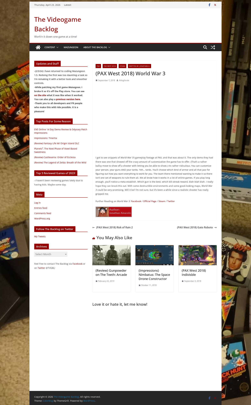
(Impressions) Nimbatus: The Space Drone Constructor (154, 274)
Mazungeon (71, 47)
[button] (57, 47)
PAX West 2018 (110, 66)
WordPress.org (42, 218)
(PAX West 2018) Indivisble (194, 272)
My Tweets (40, 236)
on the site (40, 95)
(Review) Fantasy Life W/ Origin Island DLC (56, 143)
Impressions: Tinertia (45, 138)
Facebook (136, 201)
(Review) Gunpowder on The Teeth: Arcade (111, 272)
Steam (122, 66)
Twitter (171, 201)
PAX (98, 66)
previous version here (68, 99)
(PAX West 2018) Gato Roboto (197, 227)
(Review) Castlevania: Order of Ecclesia (55, 157)
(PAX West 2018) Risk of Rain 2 (112, 227)
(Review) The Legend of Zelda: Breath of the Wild (60, 162)
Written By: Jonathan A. (139, 66)
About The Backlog (95, 47)
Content (50, 47)
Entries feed (40, 207)
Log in (37, 202)
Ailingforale (124, 80)
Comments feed (42, 213)
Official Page (149, 201)
